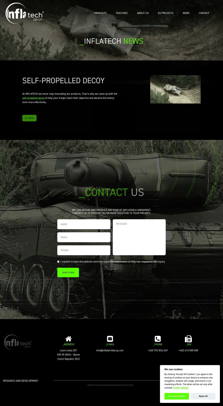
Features (122, 13)
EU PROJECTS (165, 13)
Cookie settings (181, 387)
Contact (204, 13)
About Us (143, 13)
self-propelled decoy (33, 98)
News (186, 13)
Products (100, 13)
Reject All (203, 396)
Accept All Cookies (176, 396)
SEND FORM (68, 272)
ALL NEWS (29, 118)
